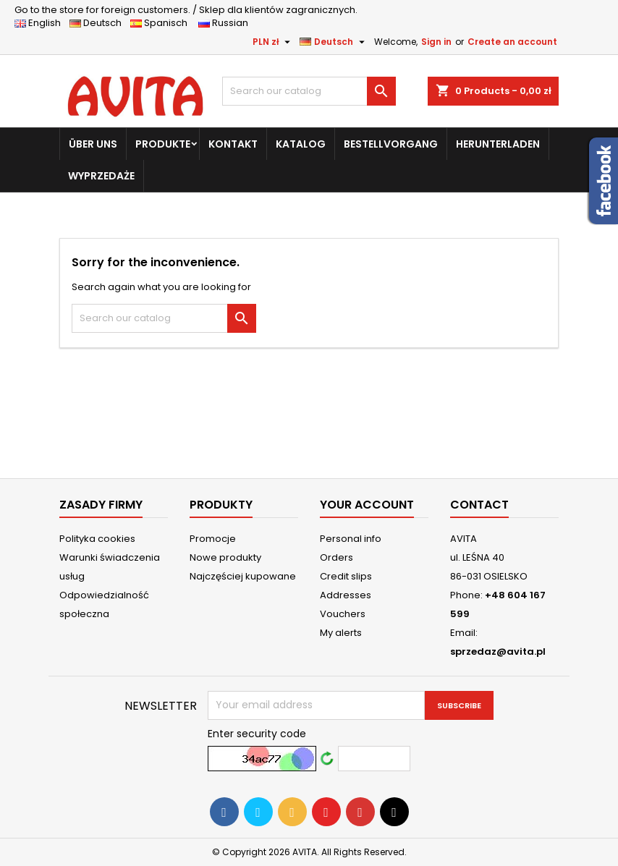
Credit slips (346, 576)
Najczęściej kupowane (243, 576)
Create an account (512, 41)
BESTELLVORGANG (391, 144)
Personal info (350, 539)
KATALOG (301, 144)
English (41, 23)
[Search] (309, 91)
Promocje (213, 539)
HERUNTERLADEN (498, 144)
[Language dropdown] (334, 42)
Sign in (436, 41)
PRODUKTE (162, 144)
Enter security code (257, 733)
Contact (479, 504)
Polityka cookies (97, 539)
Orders (336, 557)
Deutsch (98, 23)
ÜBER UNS (93, 144)
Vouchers (342, 614)
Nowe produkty (225, 557)
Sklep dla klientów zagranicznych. (185, 10)
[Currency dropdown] (273, 42)
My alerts (341, 633)
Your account (367, 504)
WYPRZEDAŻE (101, 176)
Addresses (345, 595)
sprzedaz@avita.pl (498, 651)
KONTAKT (233, 144)
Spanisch (163, 23)
